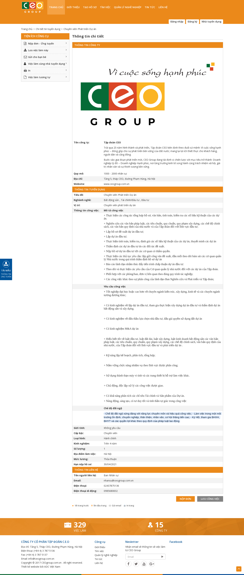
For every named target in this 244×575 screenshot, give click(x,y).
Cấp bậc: (79, 433)
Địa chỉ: (78, 178)
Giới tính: (79, 428)
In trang (129, 505)
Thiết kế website (30, 566)
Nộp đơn (185, 498)
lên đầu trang (98, 505)
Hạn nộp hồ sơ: (83, 464)
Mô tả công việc (113, 210)
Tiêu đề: (79, 194)
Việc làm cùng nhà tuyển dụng (45, 63)
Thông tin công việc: (86, 210)
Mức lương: (81, 459)
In (45, 70)
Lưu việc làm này (45, 50)
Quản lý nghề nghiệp (127, 7)
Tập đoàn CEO (112, 142)
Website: (79, 184)
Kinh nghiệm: (82, 443)
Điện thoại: (80, 485)
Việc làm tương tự (45, 77)
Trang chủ (56, 7)
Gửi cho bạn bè (45, 57)
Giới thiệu (73, 7)
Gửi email (115, 505)
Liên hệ (163, 7)
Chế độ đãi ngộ (113, 408)
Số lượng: (80, 448)
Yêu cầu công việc (115, 286)
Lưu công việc (210, 498)
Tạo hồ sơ (90, 7)
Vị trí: (77, 205)
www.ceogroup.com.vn (116, 184)
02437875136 (111, 485)
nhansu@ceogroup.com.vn (118, 480)
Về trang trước (80, 505)
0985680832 (111, 491)
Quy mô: (79, 173)
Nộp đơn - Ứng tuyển (45, 43)
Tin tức (150, 7)
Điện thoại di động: (85, 491)
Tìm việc (105, 7)
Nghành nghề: (82, 200)
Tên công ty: (81, 142)
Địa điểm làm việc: (85, 454)
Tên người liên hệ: (85, 475)
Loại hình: (79, 438)
